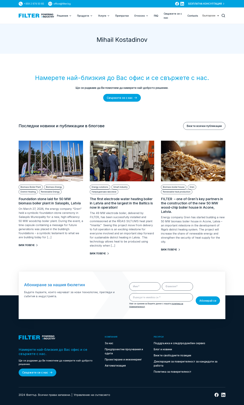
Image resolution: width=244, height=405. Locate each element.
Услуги (104, 15)
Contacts (192, 15)
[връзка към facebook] (177, 4)
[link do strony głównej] (36, 16)
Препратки (122, 15)
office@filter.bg (62, 3)
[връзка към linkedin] (182, 4)
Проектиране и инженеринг (123, 359)
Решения (64, 15)
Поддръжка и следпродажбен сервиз (179, 343)
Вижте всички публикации (204, 126)
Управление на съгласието (92, 395)
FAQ (156, 15)
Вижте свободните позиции (172, 355)
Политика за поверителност (172, 371)
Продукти (85, 15)
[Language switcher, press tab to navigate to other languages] (210, 15)
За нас (109, 343)
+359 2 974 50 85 (34, 3)
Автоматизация (115, 365)
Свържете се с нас (122, 97)
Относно (141, 15)
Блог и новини (163, 349)
